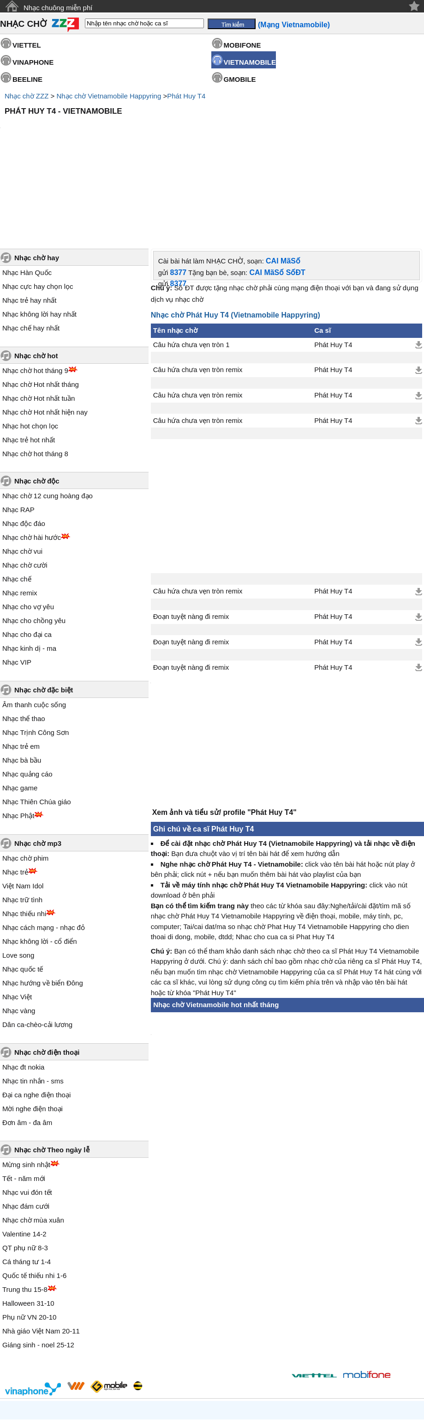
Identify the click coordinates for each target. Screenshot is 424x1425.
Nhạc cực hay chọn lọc (37, 208)
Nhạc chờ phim (25, 779)
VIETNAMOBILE (250, 62)
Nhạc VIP (16, 583)
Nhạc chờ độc (37, 402)
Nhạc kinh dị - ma (29, 570)
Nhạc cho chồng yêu (34, 542)
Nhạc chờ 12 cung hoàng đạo (47, 417)
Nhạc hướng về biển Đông (42, 904)
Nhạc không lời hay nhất (39, 235)
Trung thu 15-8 (25, 1211)
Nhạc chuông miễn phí (58, 8)
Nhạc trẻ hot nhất (28, 361)
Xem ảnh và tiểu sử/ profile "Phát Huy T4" (224, 738)
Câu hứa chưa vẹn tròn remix (198, 291)
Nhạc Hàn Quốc (27, 194)
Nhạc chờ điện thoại (46, 974)
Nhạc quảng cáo (27, 695)
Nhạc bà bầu (21, 681)
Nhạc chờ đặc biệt (43, 611)
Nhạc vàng (18, 932)
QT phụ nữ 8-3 (25, 1169)
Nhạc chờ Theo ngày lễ (52, 1071)
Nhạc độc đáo (23, 445)
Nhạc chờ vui (22, 473)
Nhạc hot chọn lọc (30, 347)
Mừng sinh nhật (26, 1086)
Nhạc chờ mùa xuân (33, 1141)
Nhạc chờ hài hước (31, 459)
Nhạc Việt (17, 918)
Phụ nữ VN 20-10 (29, 1238)
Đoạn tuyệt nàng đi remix (191, 538)
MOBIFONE (242, 45)
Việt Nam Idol (22, 807)
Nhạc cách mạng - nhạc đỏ (43, 849)
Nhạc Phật (18, 737)
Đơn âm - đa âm (27, 1044)
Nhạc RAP (18, 431)
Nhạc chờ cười (25, 486)
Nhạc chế (16, 500)
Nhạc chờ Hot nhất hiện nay (45, 333)
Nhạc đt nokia (23, 988)
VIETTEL (26, 45)
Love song (18, 877)
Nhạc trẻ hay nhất (29, 222)
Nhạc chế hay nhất (31, 249)
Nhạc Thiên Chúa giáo (36, 723)
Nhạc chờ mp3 (37, 765)
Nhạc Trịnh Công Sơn (35, 654)
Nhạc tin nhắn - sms (33, 1002)
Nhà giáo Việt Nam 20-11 (41, 1252)
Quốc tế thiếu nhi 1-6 (34, 1197)
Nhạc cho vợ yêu (28, 528)
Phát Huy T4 (186, 96)
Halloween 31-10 (28, 1225)
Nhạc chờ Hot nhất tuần (38, 320)
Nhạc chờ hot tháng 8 (35, 375)
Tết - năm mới (23, 1100)
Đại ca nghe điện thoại (36, 1016)
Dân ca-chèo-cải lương (37, 946)
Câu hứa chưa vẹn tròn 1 (191, 266)
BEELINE (27, 79)
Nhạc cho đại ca (27, 556)
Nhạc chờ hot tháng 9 (35, 292)
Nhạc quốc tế (22, 890)
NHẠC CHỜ (23, 24)
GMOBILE (240, 79)
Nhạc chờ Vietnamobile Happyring (108, 96)
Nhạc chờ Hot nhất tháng (40, 306)
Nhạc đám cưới (25, 1127)
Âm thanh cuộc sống (34, 626)
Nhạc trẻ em (21, 668)
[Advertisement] (212, 145)
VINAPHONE (33, 62)
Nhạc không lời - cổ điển (39, 863)
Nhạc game (19, 709)
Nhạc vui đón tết (27, 1114)
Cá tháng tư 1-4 (26, 1183)
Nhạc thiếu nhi (24, 835)
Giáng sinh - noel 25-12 (38, 1266)
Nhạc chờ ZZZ (26, 96)
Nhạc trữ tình (22, 821)
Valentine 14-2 (24, 1155)
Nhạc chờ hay (36, 179)
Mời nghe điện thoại (32, 1030)
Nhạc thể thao (23, 640)
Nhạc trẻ (15, 793)
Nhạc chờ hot (36, 277)
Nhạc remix (19, 514)
